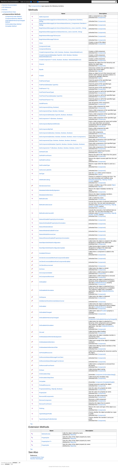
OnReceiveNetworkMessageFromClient (51, 357)
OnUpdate (42, 381)
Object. (114, 185)
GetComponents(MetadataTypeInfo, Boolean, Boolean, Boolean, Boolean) (62, 144)
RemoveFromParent (45, 404)
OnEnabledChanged (45, 312)
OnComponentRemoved (46, 276)
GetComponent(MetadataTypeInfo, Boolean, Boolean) (55, 115)
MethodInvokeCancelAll (46, 213)
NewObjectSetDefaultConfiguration (49, 242)
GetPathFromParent (45, 155)
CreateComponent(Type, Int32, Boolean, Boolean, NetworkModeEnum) (61, 52)
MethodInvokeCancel (45, 204)
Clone (41, 43)
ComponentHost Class (9, 12)
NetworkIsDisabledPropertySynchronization (52, 223)
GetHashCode (43, 151)
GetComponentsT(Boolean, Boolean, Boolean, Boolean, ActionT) (60, 148)
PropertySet (42, 392)
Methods (33, 9)
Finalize (41, 75)
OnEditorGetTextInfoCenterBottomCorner (51, 301)
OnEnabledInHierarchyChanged (49, 317)
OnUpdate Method (11, 26)
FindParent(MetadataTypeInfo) (48, 84)
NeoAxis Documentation (9, 5)
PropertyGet (45, 437)
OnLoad (41, 332)
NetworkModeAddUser (46, 227)
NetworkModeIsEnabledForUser (49, 230)
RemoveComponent (45, 400)
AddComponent (44, 17)
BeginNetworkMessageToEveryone (49, 35)
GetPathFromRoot (44, 160)
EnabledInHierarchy (100, 282)
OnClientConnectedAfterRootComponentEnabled (54, 258)
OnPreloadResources (45, 352)
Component (101, 17)
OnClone (42, 269)
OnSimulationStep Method (13, 24)
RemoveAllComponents (46, 396)
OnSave (41, 370)
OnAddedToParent (44, 253)
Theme (35, 1)
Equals (41, 69)
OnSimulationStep (44, 374)
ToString (41, 408)
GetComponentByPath (46, 129)
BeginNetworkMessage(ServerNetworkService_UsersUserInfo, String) (60, 32)
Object (100, 71)
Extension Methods (38, 427)
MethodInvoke (43, 198)
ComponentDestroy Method (13, 18)
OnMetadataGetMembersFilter (48, 347)
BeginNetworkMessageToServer (49, 39)
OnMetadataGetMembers (47, 342)
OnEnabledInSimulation (46, 325)
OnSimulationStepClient (46, 377)
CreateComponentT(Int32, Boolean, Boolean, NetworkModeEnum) (60, 59)
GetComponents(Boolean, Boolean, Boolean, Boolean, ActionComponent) (62, 136)
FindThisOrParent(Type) (46, 92)
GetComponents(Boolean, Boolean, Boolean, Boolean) (55, 133)
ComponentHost (36, 6)
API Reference (6, 7)
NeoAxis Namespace (36, 458)
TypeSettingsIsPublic (45, 413)
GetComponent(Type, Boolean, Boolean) (51, 111)
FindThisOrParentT (46, 99)
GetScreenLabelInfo (45, 170)
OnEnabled (42, 306)
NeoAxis (4, 9)
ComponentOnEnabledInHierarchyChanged (102, 319)
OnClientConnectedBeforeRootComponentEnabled (54, 261)
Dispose (41, 64)
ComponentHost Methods (12, 14)
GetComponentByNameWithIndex (49, 124)
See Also (33, 452)
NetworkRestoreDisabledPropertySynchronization (54, 238)
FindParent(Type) (44, 81)
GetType (41, 173)
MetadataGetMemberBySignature (49, 190)
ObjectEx (73, 434)
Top (31, 424)
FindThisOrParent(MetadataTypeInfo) (50, 96)
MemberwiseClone (44, 186)
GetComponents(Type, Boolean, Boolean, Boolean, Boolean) (57, 140)
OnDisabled (42, 282)
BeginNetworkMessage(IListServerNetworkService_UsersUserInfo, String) (62, 28)
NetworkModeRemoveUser (47, 234)
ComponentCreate (44, 46)
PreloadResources (44, 385)
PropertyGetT (46, 441)
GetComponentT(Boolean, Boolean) (51, 118)
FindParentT (44, 88)
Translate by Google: (6, 462)
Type (95, 173)
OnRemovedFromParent (46, 365)
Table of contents (25, 1)
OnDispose (42, 297)
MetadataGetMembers (46, 195)
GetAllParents (43, 103)
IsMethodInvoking (44, 179)
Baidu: (3, 464)
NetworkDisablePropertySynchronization (51, 219)
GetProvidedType (44, 165)
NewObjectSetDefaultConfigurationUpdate (52, 248)
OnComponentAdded (45, 273)
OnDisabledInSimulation (46, 290)
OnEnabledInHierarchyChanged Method (15, 21)
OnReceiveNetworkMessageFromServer (51, 361)
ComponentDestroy (45, 49)
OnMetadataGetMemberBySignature (50, 336)
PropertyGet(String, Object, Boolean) (50, 389)
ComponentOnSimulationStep (105, 374)
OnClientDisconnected (46, 265)
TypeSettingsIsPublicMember (48, 419)
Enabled (104, 311)
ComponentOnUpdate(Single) (104, 382)
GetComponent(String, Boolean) (49, 107)
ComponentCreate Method (13, 16)
